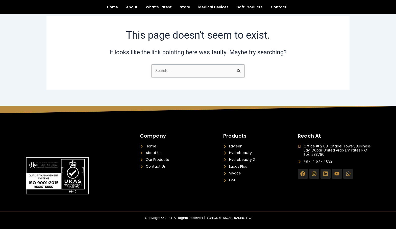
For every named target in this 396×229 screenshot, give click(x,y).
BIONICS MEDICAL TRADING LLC (228, 218)
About (132, 9)
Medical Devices (213, 9)
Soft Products (250, 9)
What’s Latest (159, 9)
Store (185, 9)
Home (112, 9)
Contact (279, 9)
